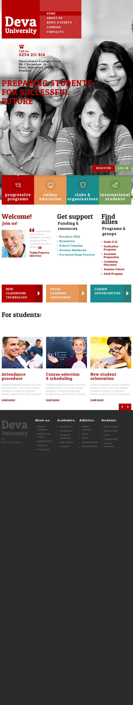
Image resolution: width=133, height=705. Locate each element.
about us (55, 18)
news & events (59, 22)
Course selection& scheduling (63, 376)
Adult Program (113, 273)
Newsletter (67, 241)
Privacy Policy (12, 442)
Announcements (90, 442)
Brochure (69, 236)
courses (54, 27)
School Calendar (71, 245)
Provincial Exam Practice (77, 254)
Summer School (114, 269)
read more (8, 399)
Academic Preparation (111, 255)
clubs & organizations (82, 192)
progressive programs (18, 192)
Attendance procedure (13, 376)
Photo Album (43, 449)
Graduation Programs (111, 247)
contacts (55, 31)
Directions (42, 445)
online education (50, 192)
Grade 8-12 (110, 241)
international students (115, 192)
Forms (107, 435)
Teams (85, 434)
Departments (66, 430)
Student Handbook (72, 250)
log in (123, 168)
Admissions (65, 426)
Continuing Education (111, 263)
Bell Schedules (111, 426)
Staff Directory (67, 442)
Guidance (64, 446)
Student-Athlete (89, 446)
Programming (110, 439)
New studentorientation (103, 376)
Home (51, 13)
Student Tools (111, 430)
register (103, 168)
